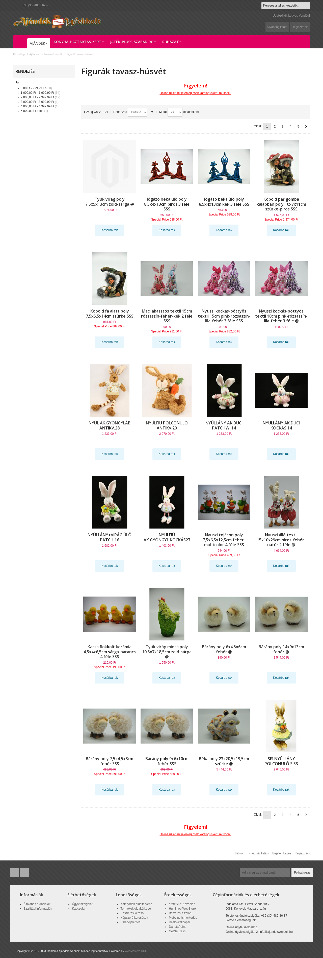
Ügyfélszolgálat (82, 904)
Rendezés (120, 112)
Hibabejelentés (130, 922)
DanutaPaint (177, 927)
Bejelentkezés (281, 853)
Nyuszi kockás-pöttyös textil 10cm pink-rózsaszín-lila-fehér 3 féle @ (281, 316)
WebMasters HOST (136, 950)
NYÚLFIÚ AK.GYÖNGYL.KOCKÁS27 (167, 537)
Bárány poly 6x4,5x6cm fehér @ (224, 649)
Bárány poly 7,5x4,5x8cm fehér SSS (109, 761)
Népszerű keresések (134, 917)
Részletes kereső (132, 913)
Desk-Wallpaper (179, 922)
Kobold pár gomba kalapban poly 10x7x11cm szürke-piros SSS (281, 204)
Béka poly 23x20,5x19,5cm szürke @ (224, 761)
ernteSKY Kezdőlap (182, 904)
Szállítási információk (37, 908)
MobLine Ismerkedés (183, 917)
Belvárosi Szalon (180, 913)
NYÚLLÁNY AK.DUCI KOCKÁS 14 (281, 425)
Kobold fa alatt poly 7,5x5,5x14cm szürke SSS (109, 313)
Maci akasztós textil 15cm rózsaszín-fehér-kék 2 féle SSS (167, 316)
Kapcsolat (78, 908)
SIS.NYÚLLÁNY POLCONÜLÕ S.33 (281, 761)
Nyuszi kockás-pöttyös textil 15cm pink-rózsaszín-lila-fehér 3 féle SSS (224, 316)
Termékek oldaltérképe (135, 908)
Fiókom (240, 853)
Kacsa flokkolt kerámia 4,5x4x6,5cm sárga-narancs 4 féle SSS (110, 652)
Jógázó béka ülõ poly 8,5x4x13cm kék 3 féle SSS (224, 201)
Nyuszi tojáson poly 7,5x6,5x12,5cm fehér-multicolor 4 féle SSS (224, 540)
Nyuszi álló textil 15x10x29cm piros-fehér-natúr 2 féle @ (281, 540)
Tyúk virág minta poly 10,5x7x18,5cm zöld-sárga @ (167, 652)
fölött (32, 111)
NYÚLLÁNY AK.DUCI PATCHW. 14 (224, 425)
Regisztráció (300, 27)
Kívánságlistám (277, 27)
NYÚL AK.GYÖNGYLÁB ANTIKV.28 (109, 425)
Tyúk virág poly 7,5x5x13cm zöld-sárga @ (109, 201)
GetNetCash (177, 931)
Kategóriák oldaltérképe (136, 904)
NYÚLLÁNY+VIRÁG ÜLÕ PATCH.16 (109, 537)
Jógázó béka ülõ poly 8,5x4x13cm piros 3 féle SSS (167, 204)
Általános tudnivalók (36, 904)
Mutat (163, 112)
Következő (306, 126)
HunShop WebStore (182, 908)
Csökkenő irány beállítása (152, 112)
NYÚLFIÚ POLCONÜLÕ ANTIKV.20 (167, 425)
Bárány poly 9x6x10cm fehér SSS (167, 761)
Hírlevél (230, 872)
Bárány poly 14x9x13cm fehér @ (281, 649)
